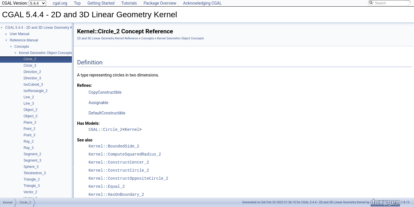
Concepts (21, 47)
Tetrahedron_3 (35, 173)
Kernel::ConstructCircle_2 (119, 170)
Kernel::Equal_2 (107, 186)
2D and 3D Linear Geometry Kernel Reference (107, 38)
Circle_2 (30, 59)
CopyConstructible (105, 92)
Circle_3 (30, 66)
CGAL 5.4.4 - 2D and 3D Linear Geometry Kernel (42, 28)
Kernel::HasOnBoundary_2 (116, 194)
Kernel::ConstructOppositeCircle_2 (128, 178)
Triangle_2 (32, 179)
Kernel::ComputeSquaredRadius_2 (125, 154)
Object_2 (30, 110)
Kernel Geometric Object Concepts (45, 53)
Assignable (98, 102)
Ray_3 (29, 148)
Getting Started (100, 3)
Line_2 (29, 97)
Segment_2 (32, 154)
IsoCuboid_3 (33, 85)
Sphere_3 (31, 167)
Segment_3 (32, 160)
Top (77, 3)
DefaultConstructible (107, 113)
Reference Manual (24, 40)
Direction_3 (32, 78)
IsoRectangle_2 (35, 91)
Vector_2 (30, 192)
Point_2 (29, 129)
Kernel (132, 129)
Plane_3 (30, 122)
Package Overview (159, 3)
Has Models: (88, 123)
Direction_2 (32, 72)
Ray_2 (29, 141)
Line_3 (29, 103)
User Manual (19, 34)
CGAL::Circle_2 (105, 129)
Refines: (84, 85)
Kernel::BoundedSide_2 (114, 146)
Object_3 (30, 116)
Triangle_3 (32, 186)
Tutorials (129, 3)
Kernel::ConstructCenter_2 (119, 162)
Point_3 (29, 135)
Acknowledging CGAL (202, 3)
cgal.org (60, 3)
